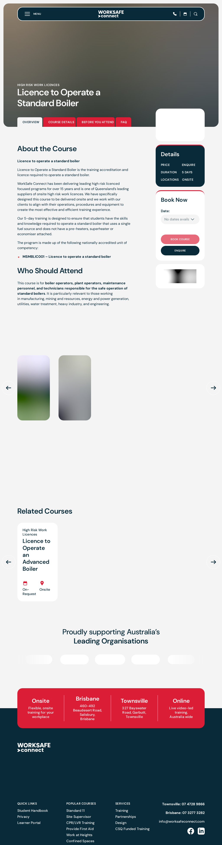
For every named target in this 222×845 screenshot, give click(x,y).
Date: (165, 211)
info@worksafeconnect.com (182, 832)
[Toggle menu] (33, 14)
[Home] (111, 13)
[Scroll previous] (9, 388)
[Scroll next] (213, 388)
